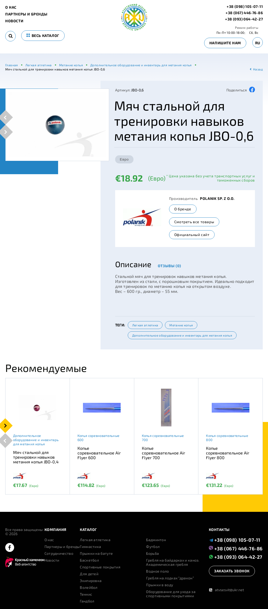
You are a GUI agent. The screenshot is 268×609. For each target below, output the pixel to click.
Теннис (86, 594)
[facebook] (9, 548)
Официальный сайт (192, 234)
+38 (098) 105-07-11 (245, 6)
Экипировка (91, 581)
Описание (133, 264)
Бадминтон (156, 540)
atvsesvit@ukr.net (226, 590)
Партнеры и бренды (26, 14)
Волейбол (88, 587)
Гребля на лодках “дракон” (170, 578)
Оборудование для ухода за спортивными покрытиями (171, 594)
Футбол (153, 547)
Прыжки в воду (159, 585)
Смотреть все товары (194, 222)
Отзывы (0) (169, 266)
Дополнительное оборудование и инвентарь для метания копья (182, 335)
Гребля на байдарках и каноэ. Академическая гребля (172, 562)
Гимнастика (90, 547)
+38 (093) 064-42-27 (244, 19)
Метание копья (181, 325)
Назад (258, 69)
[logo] (134, 29)
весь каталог (42, 35)
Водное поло (157, 571)
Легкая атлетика (145, 325)
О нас (10, 7)
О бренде (182, 209)
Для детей (89, 574)
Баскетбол (89, 560)
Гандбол (87, 601)
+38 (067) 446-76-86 (244, 13)
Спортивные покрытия (100, 567)
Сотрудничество (58, 553)
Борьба (152, 553)
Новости (14, 21)
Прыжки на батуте (96, 553)
